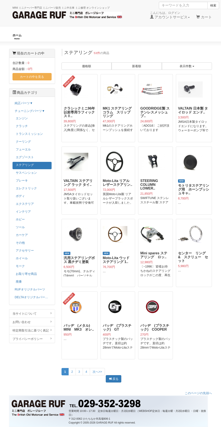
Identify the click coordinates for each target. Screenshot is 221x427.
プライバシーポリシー (32, 339)
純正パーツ (158, 36)
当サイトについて (32, 313)
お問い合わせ (32, 322)
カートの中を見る (32, 76)
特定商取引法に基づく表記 (32, 330)
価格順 (86, 66)
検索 (213, 5)
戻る (113, 379)
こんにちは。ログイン (170, 15)
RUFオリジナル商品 (60, 36)
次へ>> (97, 371)
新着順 (136, 66)
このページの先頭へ (198, 393)
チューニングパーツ (112, 36)
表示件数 (187, 66)
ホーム (17, 36)
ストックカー (199, 36)
